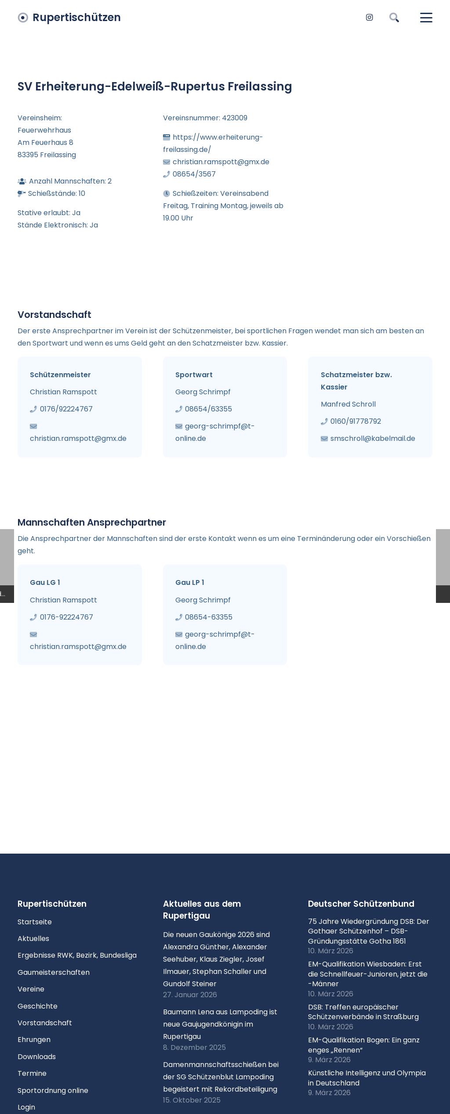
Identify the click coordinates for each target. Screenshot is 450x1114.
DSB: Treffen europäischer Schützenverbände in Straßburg (363, 1012)
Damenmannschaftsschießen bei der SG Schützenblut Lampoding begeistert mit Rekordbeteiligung (221, 1077)
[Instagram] (369, 18)
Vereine (31, 989)
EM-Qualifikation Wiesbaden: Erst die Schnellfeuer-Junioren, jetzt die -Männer (368, 974)
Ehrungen (34, 1040)
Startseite (35, 922)
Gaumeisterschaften (54, 972)
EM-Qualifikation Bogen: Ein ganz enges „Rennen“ (364, 1045)
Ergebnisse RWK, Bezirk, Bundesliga (77, 955)
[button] (393, 18)
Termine (32, 1073)
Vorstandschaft (45, 1023)
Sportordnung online (53, 1090)
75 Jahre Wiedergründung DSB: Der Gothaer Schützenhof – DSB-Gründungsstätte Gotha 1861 (368, 931)
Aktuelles (33, 939)
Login (26, 1107)
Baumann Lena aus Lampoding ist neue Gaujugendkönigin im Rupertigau (220, 1024)
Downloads (37, 1057)
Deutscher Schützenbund (361, 904)
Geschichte (38, 1006)
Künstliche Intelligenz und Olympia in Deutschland (367, 1078)
